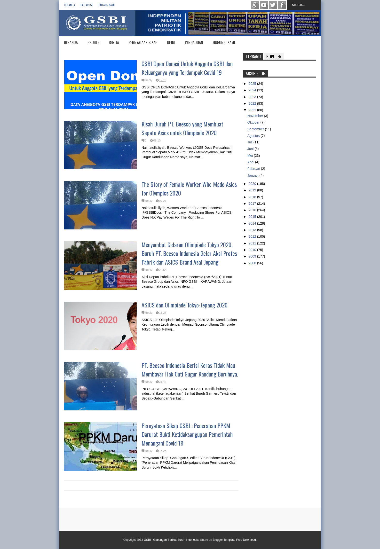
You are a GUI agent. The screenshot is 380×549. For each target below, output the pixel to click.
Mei (250, 155)
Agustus (254, 136)
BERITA (114, 42)
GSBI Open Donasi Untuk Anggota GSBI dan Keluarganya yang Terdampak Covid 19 (187, 68)
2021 (253, 110)
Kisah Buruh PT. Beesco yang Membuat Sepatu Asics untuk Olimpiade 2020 (182, 128)
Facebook (282, 5)
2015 (253, 217)
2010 (253, 250)
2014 (253, 223)
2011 (253, 243)
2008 (253, 263)
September (256, 129)
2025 (253, 84)
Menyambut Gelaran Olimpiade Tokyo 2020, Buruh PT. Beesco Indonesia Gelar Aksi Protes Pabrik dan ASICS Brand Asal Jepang (189, 253)
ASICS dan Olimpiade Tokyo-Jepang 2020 (185, 304)
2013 (253, 230)
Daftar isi (86, 4)
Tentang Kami (106, 4)
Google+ (255, 5)
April (251, 162)
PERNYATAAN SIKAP (143, 42)
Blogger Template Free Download (234, 539)
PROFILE (93, 42)
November (255, 116)
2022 (253, 103)
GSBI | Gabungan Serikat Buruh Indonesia (171, 539)
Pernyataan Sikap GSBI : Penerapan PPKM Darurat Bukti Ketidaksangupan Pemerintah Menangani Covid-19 (187, 434)
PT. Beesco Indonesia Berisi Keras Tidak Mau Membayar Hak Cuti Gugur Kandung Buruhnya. (190, 369)
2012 (253, 236)
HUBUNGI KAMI (224, 42)
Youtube (264, 5)
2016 (253, 210)
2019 (253, 190)
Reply (148, 80)
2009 (253, 256)
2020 (253, 184)
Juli (250, 142)
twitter (273, 5)
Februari (254, 169)
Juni (251, 149)
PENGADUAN (194, 42)
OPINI (171, 42)
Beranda (69, 4)
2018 (253, 197)
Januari (253, 175)
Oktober (254, 122)
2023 (253, 97)
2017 (253, 203)
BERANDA (71, 42)
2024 (253, 90)
